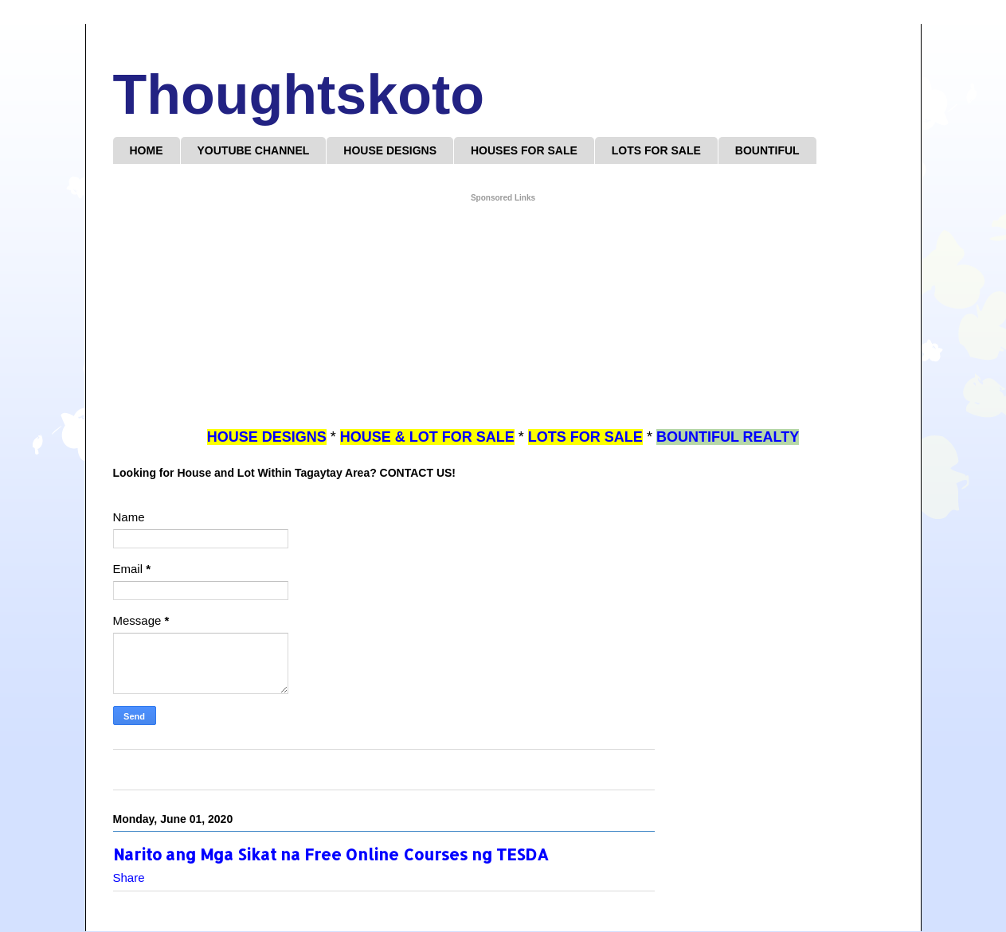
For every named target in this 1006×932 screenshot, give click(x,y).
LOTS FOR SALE (656, 150)
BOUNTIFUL (767, 150)
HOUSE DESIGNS (389, 150)
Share (129, 877)
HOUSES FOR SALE (524, 150)
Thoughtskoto (299, 95)
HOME (146, 150)
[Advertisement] (503, 316)
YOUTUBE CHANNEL (254, 150)
